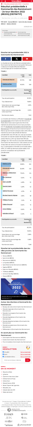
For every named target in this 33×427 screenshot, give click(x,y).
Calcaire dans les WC (9, 390)
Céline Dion (6, 381)
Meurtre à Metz (7, 372)
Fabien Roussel (7, 204)
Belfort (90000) (11, 24)
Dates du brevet (7, 392)
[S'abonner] (16, 360)
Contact (7, 403)
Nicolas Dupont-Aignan (10, 195)
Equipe (15, 401)
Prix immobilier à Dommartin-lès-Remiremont (17, 342)
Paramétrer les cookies (19, 405)
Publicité (29, 401)
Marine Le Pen (7, 84)
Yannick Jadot (7, 186)
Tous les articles (14, 403)
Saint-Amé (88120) (8, 258)
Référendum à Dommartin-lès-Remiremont (16, 329)
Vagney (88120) (7, 267)
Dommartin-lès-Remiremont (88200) (14, 337)
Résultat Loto (7, 388)
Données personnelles (7, 405)
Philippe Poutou (8, 200)
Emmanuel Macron (8, 79)
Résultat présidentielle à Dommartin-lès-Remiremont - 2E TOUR (10, 34)
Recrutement (24, 403)
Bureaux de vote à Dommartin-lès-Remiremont (17, 307)
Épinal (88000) (12, 22)
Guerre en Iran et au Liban (10, 376)
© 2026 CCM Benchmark (25, 406)
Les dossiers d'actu (9, 357)
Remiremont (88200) (9, 260)
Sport (5, 354)
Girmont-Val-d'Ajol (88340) (10, 274)
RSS (19, 403)
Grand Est (26, 4)
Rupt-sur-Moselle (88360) (10, 269)
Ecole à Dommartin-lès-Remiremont (14, 340)
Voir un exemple (25, 352)
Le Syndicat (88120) (8, 262)
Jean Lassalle (7, 182)
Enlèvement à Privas (9, 379)
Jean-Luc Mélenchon (9, 173)
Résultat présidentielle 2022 (12, 4)
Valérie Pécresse (8, 191)
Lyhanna (5, 374)
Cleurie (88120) (7, 276)
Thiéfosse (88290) (8, 271)
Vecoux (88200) (7, 256)
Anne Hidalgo (7, 209)
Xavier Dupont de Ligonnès (11, 385)
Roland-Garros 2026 (9, 383)
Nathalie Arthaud (8, 213)
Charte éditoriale (22, 401)
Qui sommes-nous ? (7, 401)
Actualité (6, 352)
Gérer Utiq (28, 405)
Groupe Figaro (14, 406)
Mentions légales (6, 406)
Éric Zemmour (7, 177)
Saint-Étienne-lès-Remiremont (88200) (15, 265)
